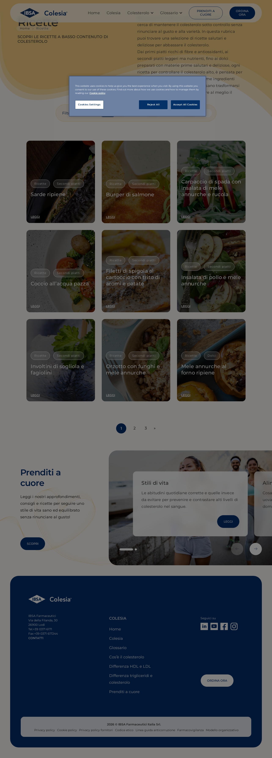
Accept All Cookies (185, 104)
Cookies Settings (89, 104)
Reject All (153, 104)
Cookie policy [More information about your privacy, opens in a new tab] (97, 93)
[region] (137, 96)
